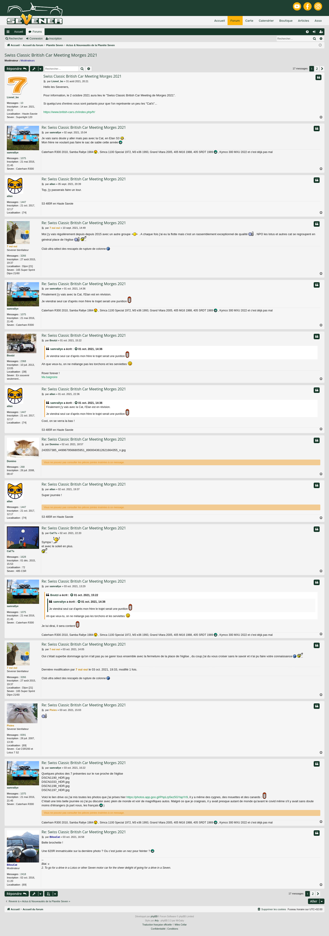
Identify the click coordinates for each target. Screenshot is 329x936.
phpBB (154, 916)
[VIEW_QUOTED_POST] (76, 349)
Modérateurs (28, 60)
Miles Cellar (181, 924)
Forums (37, 31)
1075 (23, 158)
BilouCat (12, 864)
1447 (23, 202)
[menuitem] (307, 31)
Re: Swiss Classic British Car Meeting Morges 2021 (84, 127)
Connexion (35, 38)
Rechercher (16, 38)
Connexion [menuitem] (315, 32)
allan (10, 196)
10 (21, 103)
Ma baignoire (49, 377)
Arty (157, 920)
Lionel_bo (13, 97)
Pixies (10, 725)
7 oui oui (12, 246)
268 (22, 466)
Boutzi (11, 355)
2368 (23, 361)
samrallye (13, 152)
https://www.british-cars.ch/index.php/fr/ (69, 112)
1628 (23, 556)
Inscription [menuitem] (322, 32)
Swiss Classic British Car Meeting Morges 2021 (51, 55)
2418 (23, 874)
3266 (23, 255)
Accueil (18, 31)
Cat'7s (10, 551)
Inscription (55, 38)
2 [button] (317, 68)
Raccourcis (8, 32)
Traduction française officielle (157, 924)
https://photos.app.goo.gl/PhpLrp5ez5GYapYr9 (157, 797)
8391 (23, 735)
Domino (11, 461)
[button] (322, 68)
